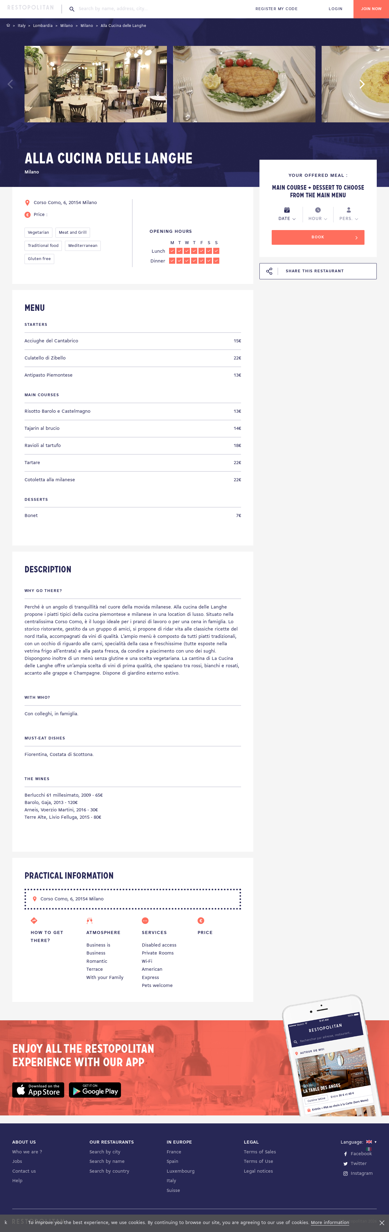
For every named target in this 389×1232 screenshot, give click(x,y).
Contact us (24, 1171)
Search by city (104, 1152)
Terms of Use (258, 1161)
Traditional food (43, 246)
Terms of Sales (260, 1152)
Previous (24, 86)
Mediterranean (82, 246)
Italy (171, 1180)
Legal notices (258, 1171)
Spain (172, 1161)
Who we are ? (27, 1152)
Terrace (94, 969)
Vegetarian (38, 232)
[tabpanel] (96, 85)
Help (17, 1180)
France (174, 1152)
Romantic (96, 961)
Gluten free (39, 259)
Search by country (109, 1171)
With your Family (104, 977)
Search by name (107, 1161)
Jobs (17, 1161)
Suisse (173, 1190)
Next (371, 86)
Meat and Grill (73, 232)
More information (330, 1222)
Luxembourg (180, 1171)
